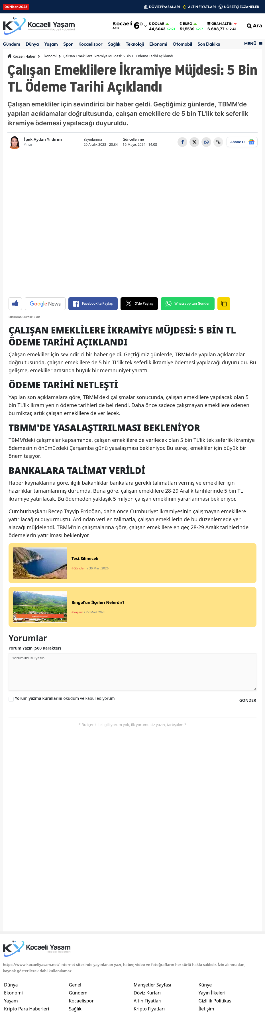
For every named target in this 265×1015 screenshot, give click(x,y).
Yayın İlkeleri (212, 993)
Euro (186, 23)
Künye (205, 985)
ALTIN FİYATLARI (202, 7)
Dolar (156, 23)
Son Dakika (208, 44)
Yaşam (51, 44)
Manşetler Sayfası (152, 985)
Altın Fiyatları (148, 1001)
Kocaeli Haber (21, 56)
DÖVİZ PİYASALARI (164, 7)
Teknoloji (135, 44)
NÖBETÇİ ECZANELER (241, 7)
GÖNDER (247, 700)
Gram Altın (220, 23)
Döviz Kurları (147, 993)
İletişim (206, 1009)
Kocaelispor (90, 44)
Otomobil (182, 44)
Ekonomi (158, 44)
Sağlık (114, 44)
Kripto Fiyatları (149, 1009)
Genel (75, 985)
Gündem (11, 44)
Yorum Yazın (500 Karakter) (35, 648)
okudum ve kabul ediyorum (65, 698)
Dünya (32, 44)
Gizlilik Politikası (216, 1001)
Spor (68, 44)
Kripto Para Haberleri (26, 1009)
